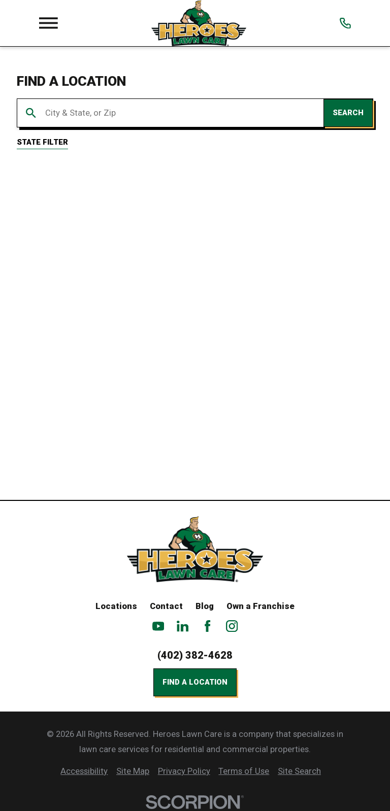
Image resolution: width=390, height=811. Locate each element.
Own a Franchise (260, 606)
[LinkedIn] (182, 626)
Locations (116, 606)
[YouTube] (158, 626)
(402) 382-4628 (195, 655)
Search (348, 112)
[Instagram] (232, 626)
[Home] (198, 23)
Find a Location (195, 682)
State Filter (42, 142)
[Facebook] (207, 626)
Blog (205, 606)
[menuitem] (84, 771)
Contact (166, 606)
